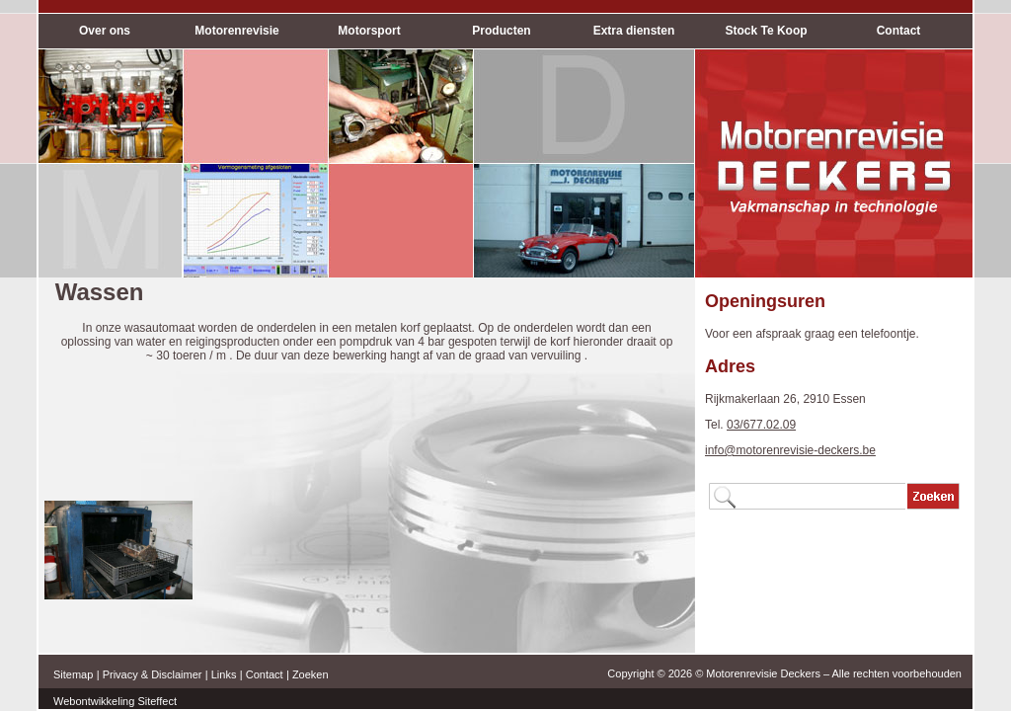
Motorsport (369, 31)
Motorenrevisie (236, 31)
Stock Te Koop (766, 31)
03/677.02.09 (761, 425)
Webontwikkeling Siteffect (115, 701)
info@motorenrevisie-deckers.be (790, 450)
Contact (899, 31)
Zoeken (310, 674)
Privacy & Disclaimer (152, 674)
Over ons (104, 31)
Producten (501, 31)
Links (224, 674)
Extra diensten (634, 31)
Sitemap (73, 674)
